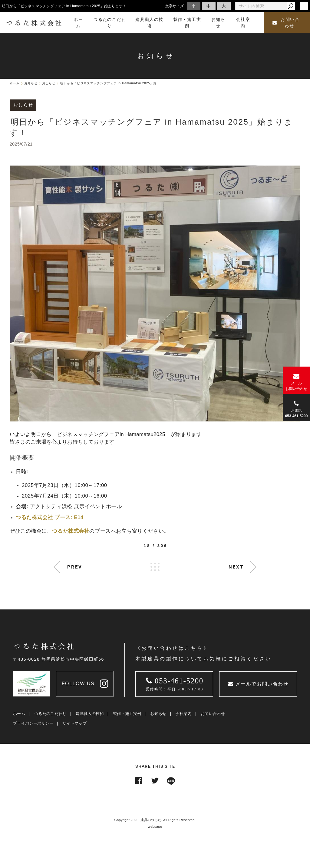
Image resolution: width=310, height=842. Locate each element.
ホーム (19, 713)
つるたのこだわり (50, 713)
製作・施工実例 (127, 713)
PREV (74, 567)
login (304, 6)
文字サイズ (174, 5)
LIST (155, 567)
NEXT (236, 567)
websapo (155, 826)
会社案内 (184, 713)
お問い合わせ (285, 22)
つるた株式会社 (70, 531)
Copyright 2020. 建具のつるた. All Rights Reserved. (155, 820)
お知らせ (158, 713)
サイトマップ (74, 723)
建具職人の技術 (90, 713)
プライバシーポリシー (33, 723)
